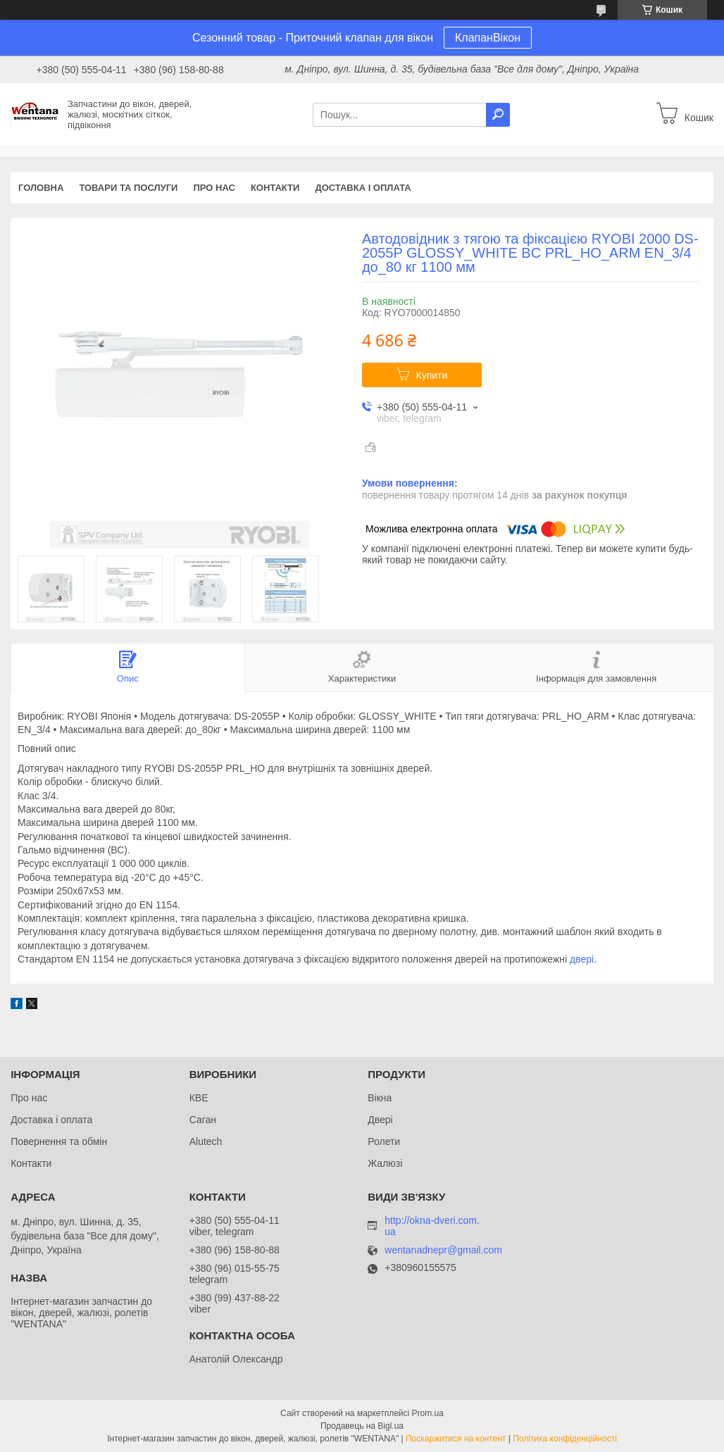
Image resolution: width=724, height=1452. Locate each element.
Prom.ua (428, 1413)
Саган (202, 1119)
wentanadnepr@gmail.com (443, 1250)
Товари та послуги (128, 187)
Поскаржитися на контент (456, 1439)
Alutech (206, 1141)
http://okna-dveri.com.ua (432, 1226)
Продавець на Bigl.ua (362, 1426)
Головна (40, 187)
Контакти (275, 187)
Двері (380, 1119)
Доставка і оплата (363, 187)
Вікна (380, 1097)
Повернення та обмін (59, 1141)
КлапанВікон (487, 38)
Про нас (214, 187)
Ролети (384, 1141)
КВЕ (198, 1097)
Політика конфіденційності (565, 1439)
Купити (432, 375)
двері (582, 959)
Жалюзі (385, 1163)
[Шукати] (498, 115)
